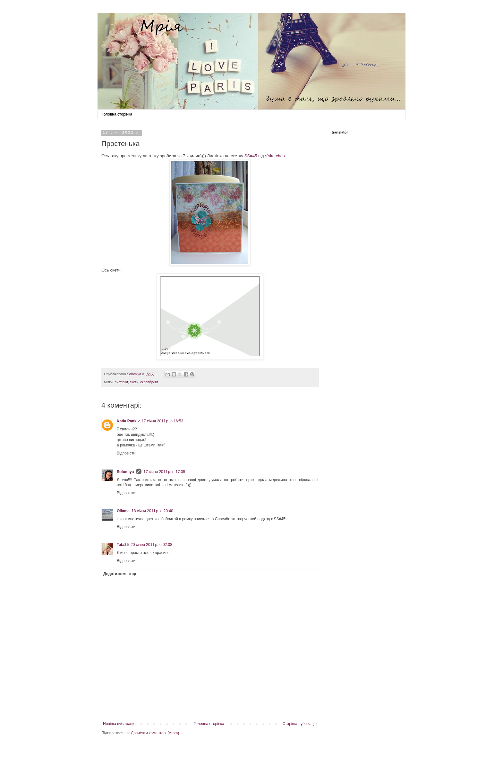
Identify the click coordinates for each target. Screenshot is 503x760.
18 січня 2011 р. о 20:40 (152, 511)
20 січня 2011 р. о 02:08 (151, 544)
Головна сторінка (117, 114)
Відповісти (126, 453)
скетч (134, 382)
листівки (121, 382)
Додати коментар (119, 574)
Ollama (123, 511)
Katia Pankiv (128, 421)
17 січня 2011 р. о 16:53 (162, 421)
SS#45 (250, 155)
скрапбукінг (149, 382)
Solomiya (125, 472)
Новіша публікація (119, 723)
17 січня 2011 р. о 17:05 (164, 472)
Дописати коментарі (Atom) (155, 733)
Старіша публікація (299, 723)
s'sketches (275, 155)
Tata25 (123, 544)
